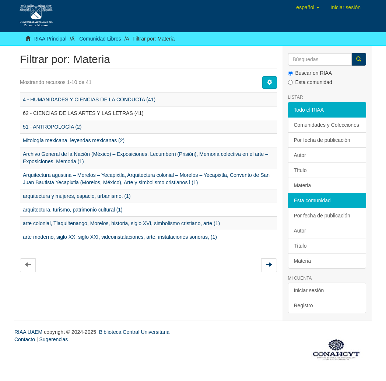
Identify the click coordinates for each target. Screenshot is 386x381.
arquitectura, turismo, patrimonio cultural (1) (73, 210)
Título (300, 170)
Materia (302, 185)
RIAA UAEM (29, 332)
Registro (303, 305)
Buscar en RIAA (310, 73)
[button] (308, 7)
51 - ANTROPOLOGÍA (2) (52, 127)
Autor (300, 155)
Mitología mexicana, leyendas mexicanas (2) (73, 140)
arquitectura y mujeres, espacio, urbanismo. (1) (77, 196)
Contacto (24, 339)
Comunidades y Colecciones (326, 125)
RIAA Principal (50, 39)
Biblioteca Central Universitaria (134, 332)
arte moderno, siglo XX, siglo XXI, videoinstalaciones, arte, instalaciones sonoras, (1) (120, 237)
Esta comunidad (310, 82)
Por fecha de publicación (322, 140)
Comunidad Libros (100, 39)
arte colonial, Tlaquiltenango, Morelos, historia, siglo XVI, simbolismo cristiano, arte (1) (121, 223)
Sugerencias (53, 339)
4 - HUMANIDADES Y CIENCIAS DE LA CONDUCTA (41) (89, 99)
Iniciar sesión (309, 290)
